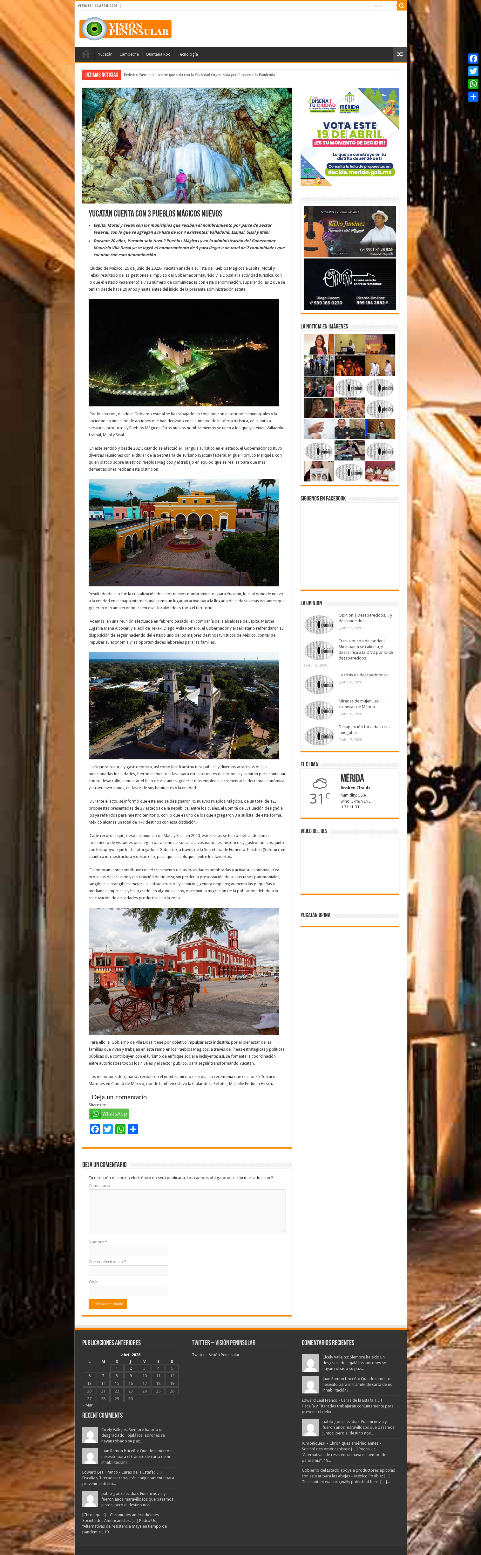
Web (93, 1281)
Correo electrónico (107, 1261)
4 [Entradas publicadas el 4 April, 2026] (158, 1368)
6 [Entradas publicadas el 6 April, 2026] (89, 1375)
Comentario (99, 1185)
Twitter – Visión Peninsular (223, 1343)
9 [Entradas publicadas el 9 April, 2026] (131, 1375)
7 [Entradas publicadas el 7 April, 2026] (103, 1375)
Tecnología (188, 54)
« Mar (87, 1405)
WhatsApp (114, 1114)
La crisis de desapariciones (363, 675)
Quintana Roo (158, 54)
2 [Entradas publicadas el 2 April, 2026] (131, 1368)
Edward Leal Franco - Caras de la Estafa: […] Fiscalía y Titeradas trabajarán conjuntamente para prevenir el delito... (128, 1478)
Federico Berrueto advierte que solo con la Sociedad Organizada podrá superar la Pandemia (199, 74)
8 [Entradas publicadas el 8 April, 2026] (117, 1375)
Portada (86, 53)
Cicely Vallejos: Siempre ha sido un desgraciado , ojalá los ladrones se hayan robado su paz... (133, 1435)
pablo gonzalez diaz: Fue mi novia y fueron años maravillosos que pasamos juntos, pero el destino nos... (137, 1499)
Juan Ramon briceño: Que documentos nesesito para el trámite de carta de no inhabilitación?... (136, 1456)
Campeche (129, 54)
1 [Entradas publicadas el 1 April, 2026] (117, 1368)
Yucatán (105, 54)
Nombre (98, 1242)
